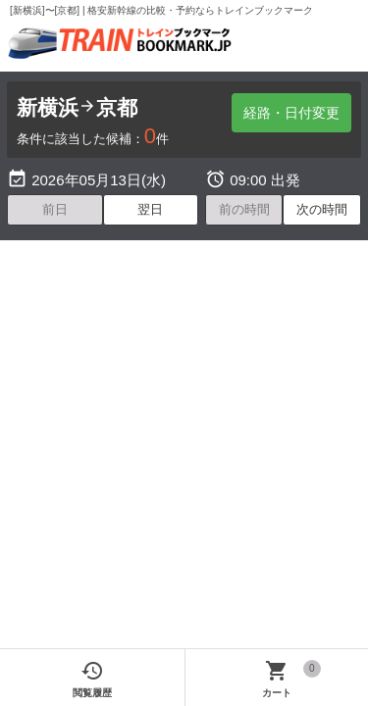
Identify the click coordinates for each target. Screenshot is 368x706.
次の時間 (321, 209)
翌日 (150, 209)
